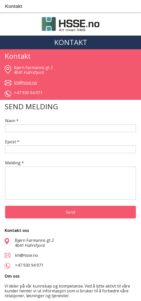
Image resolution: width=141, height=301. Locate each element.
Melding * (14, 163)
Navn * (12, 120)
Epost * (12, 142)
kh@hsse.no (25, 255)
